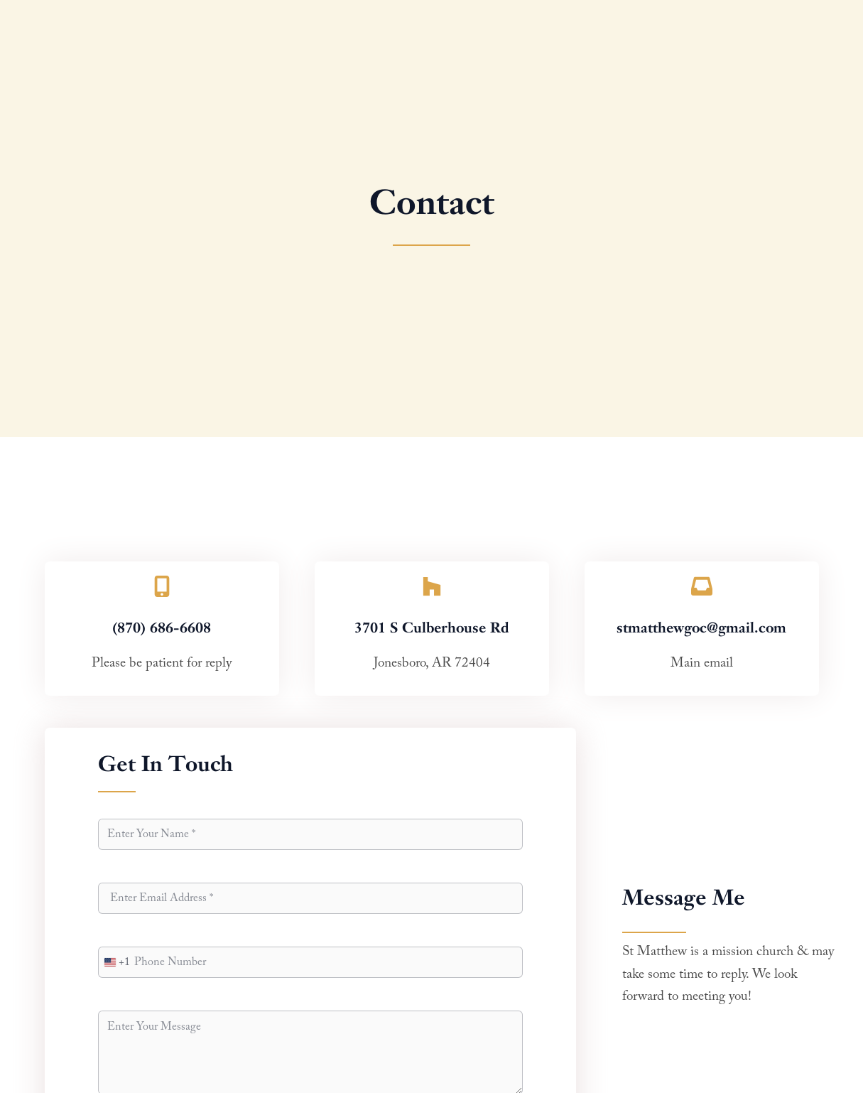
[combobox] (114, 962)
